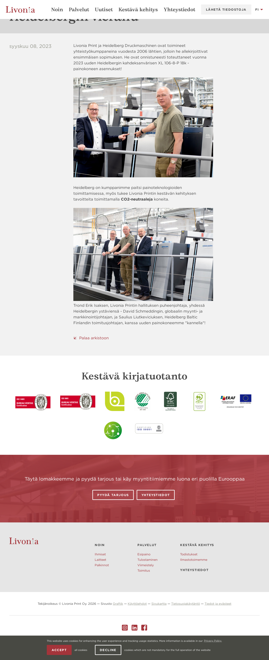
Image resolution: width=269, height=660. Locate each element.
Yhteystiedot (179, 9)
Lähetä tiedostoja (226, 9)
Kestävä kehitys (138, 9)
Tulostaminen (147, 579)
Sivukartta (159, 623)
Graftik (118, 623)
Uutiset (104, 9)
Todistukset (188, 573)
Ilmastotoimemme (193, 579)
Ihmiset (100, 573)
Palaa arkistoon (94, 356)
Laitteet (100, 579)
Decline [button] (108, 650)
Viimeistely (145, 584)
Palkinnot (102, 584)
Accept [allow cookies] (59, 650)
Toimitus (143, 589)
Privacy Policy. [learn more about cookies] (213, 640)
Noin (57, 9)
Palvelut (79, 9)
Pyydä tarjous (113, 514)
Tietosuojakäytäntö (185, 623)
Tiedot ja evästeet (218, 623)
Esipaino (143, 573)
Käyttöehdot (137, 623)
